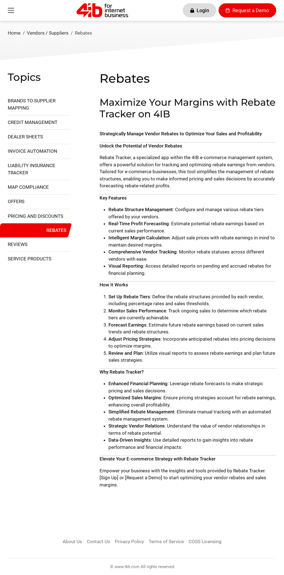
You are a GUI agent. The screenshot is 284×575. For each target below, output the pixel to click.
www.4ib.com (127, 566)
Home (14, 33)
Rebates (56, 230)
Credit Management (32, 122)
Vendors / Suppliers (48, 33)
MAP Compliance (28, 187)
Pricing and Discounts (35, 216)
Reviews (17, 244)
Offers (16, 201)
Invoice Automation (32, 151)
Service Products (29, 258)
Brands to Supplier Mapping (31, 104)
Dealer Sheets (25, 136)
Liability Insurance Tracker (31, 169)
